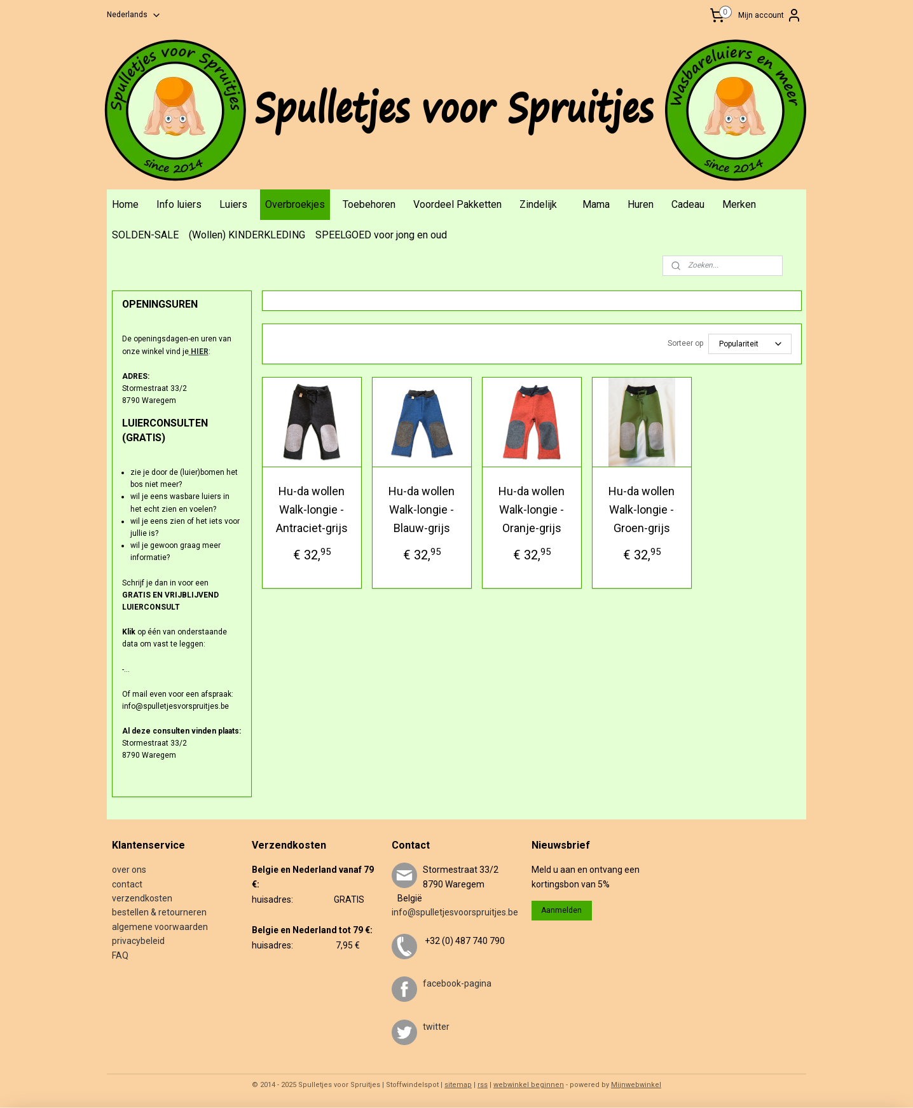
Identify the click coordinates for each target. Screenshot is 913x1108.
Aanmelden (561, 910)
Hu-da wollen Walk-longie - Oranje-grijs (531, 509)
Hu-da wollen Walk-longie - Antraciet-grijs (311, 509)
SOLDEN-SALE (145, 235)
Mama (596, 204)
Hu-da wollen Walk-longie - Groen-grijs (641, 509)
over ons (129, 870)
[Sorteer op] (749, 343)
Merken (739, 204)
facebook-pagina (457, 983)
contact (127, 884)
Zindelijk (538, 204)
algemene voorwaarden (160, 927)
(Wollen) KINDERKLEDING (247, 235)
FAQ (120, 955)
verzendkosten (142, 898)
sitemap (458, 1085)
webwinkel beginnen (528, 1085)
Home (125, 204)
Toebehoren (369, 204)
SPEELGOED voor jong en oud (381, 235)
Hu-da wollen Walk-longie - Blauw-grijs (421, 509)
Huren (641, 204)
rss (482, 1085)
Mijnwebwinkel (636, 1085)
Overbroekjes (295, 204)
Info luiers (179, 204)
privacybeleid (138, 941)
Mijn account (770, 15)
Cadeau (687, 204)
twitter (436, 1027)
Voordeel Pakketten (457, 204)
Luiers (233, 204)
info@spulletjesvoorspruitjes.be (455, 912)
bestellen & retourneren (159, 912)
